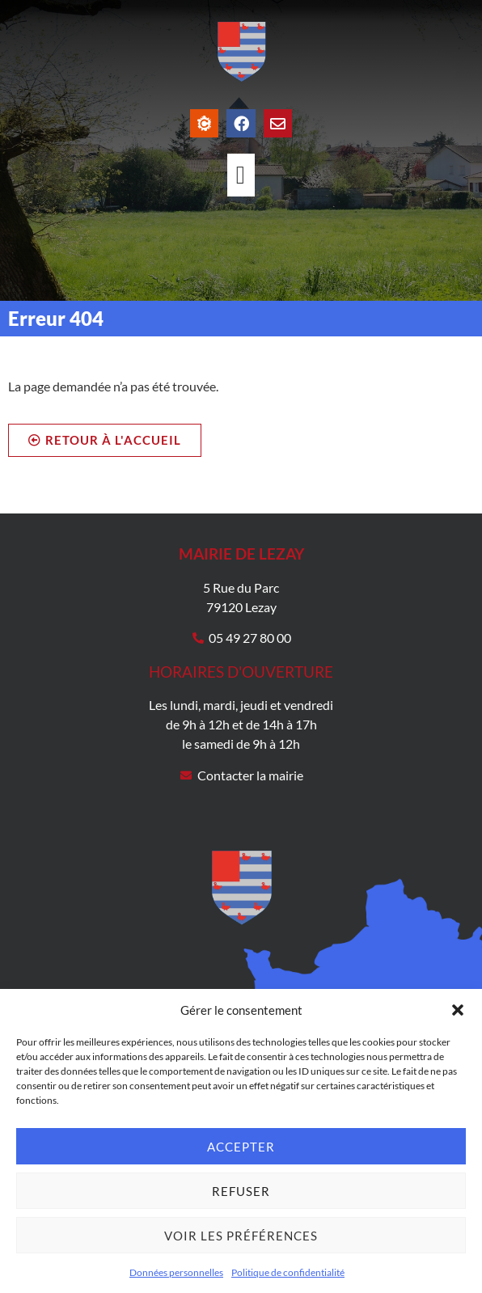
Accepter (241, 1146)
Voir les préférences (241, 1235)
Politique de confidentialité (288, 1272)
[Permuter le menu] (241, 175)
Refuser (241, 1191)
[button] (458, 1010)
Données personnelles (176, 1272)
